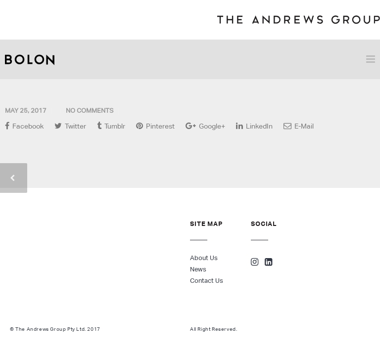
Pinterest (155, 126)
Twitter (70, 126)
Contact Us (206, 280)
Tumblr (111, 126)
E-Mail (299, 126)
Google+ (205, 126)
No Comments (89, 110)
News (198, 269)
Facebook (24, 126)
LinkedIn (254, 126)
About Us (204, 258)
